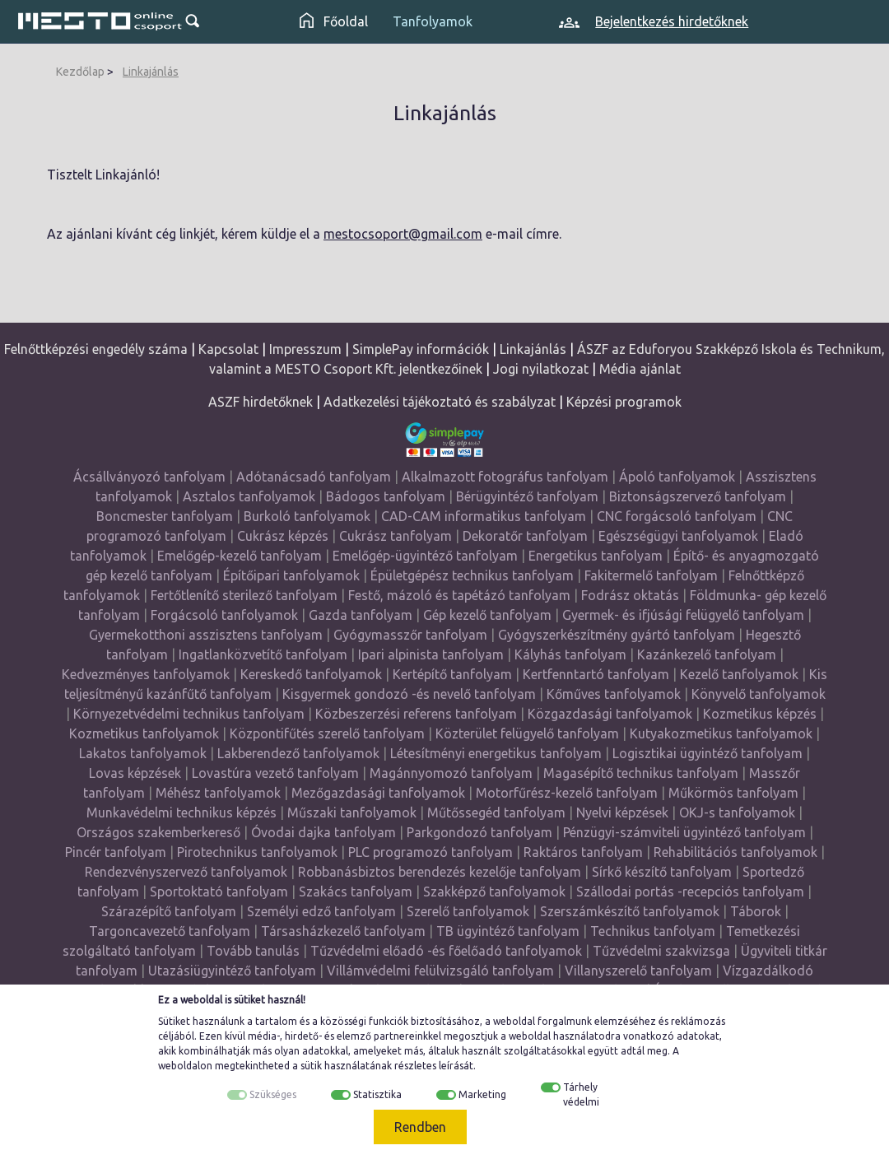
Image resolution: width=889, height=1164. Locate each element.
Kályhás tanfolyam (570, 654)
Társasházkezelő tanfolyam (345, 931)
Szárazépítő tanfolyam (168, 911)
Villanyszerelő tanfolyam (638, 970)
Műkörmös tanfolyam (733, 792)
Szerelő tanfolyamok (468, 911)
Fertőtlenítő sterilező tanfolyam (244, 595)
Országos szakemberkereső (158, 832)
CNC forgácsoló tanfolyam (676, 516)
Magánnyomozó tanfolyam (451, 773)
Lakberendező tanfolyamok (298, 753)
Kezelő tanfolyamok (739, 674)
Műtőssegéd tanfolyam (496, 812)
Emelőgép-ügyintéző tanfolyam (425, 555)
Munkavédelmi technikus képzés (181, 812)
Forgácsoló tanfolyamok (224, 615)
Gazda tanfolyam (360, 615)
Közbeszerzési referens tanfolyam (416, 713)
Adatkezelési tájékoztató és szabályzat (439, 401)
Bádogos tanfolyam (385, 496)
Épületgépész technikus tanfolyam (472, 575)
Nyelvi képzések (622, 812)
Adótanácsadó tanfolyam (313, 476)
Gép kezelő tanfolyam (487, 615)
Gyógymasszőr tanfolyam (410, 634)
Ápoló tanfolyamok (677, 476)
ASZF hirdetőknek (260, 401)
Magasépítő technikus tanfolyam (642, 773)
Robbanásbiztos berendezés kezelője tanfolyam (439, 871)
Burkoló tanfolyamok (307, 516)
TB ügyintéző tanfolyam (507, 931)
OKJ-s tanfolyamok (737, 812)
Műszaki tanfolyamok (352, 812)
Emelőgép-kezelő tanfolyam (239, 555)
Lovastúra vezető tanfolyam (275, 773)
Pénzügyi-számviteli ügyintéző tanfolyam (684, 832)
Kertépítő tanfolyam (452, 674)
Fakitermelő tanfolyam (651, 575)
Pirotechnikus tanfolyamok (257, 852)
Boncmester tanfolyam (164, 516)
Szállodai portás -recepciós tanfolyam (692, 891)
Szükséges (272, 1094)
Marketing (482, 1094)
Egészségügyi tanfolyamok (678, 535)
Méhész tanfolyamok (218, 792)
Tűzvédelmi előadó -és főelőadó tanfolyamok (446, 950)
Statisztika (377, 1094)
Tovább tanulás (253, 950)
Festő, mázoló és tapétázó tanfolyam (459, 595)
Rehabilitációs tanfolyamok (735, 852)
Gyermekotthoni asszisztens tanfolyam (206, 634)
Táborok (755, 911)
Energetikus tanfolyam (595, 555)
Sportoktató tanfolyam (219, 891)
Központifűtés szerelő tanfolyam (327, 733)
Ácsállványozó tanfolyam (149, 476)
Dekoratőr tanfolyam (525, 535)
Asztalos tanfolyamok (249, 496)
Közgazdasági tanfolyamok (610, 713)
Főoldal (334, 21)
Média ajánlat (640, 368)
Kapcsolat (228, 349)
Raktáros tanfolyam (583, 852)
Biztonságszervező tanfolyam (697, 496)
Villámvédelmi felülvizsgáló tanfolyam (440, 970)
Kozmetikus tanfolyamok (144, 733)
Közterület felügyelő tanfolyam (527, 733)
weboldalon (185, 1065)
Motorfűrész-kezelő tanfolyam (567, 792)
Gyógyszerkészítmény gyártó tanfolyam (616, 634)
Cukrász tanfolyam (395, 535)
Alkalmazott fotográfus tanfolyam (505, 476)
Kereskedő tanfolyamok (311, 674)
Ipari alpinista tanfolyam (431, 654)
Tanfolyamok (432, 21)
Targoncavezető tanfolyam (169, 931)
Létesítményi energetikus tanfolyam (496, 753)
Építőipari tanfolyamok (291, 575)
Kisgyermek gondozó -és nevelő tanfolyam (409, 694)
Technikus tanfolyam (652, 931)
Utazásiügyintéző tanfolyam (232, 970)
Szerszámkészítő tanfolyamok (629, 911)
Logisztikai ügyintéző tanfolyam (707, 753)
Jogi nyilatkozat (541, 368)
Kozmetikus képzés (760, 713)
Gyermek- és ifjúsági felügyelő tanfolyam (683, 615)
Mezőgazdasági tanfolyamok (378, 792)
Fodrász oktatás (630, 595)
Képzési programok (624, 401)
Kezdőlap (80, 71)
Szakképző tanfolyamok (494, 891)
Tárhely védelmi (581, 1094)
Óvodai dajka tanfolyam (323, 832)
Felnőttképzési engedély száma (96, 349)
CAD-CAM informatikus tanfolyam (485, 516)
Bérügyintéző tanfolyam (527, 496)
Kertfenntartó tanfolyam (596, 674)
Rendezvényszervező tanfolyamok (186, 871)
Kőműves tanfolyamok (614, 694)
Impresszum (305, 349)
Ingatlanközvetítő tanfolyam (263, 654)
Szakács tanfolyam (355, 891)
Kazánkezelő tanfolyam (706, 654)
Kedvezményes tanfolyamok (146, 674)
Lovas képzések (135, 773)
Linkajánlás (151, 71)
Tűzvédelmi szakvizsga (661, 950)
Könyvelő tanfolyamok (758, 694)
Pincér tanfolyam (115, 852)
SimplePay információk (420, 349)
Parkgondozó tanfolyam (479, 832)
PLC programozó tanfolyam (430, 852)
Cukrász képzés (282, 535)
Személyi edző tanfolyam (321, 911)
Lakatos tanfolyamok (143, 753)
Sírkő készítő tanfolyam (662, 871)
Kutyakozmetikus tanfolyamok (721, 733)
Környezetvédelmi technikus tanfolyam (189, 713)
